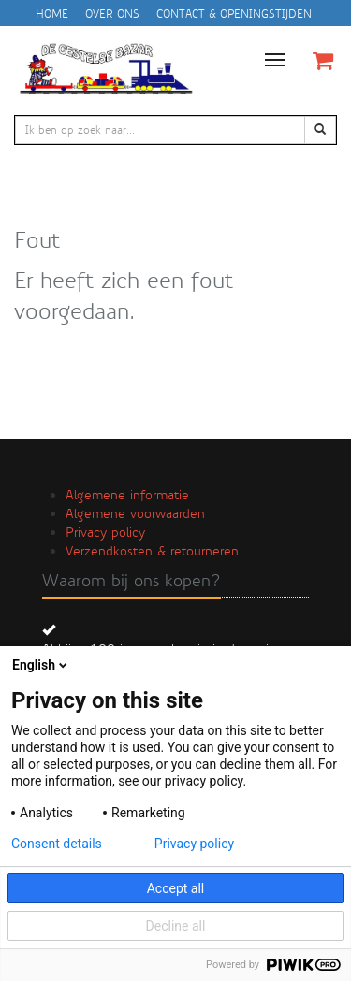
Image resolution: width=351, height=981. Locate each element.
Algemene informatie (127, 494)
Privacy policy (105, 532)
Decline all (176, 925)
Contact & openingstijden (234, 14)
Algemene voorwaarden (135, 513)
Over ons (112, 14)
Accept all (176, 888)
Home (52, 14)
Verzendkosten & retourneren (152, 550)
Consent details (56, 843)
